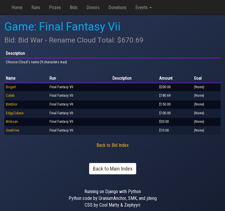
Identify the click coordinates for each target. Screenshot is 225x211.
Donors (93, 7)
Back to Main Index (112, 169)
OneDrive (12, 130)
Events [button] (143, 7)
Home (17, 7)
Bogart (11, 87)
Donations (117, 7)
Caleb (10, 95)
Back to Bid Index (112, 145)
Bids (74, 7)
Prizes (55, 7)
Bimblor (12, 104)
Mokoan (12, 122)
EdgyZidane (14, 113)
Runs (35, 7)
